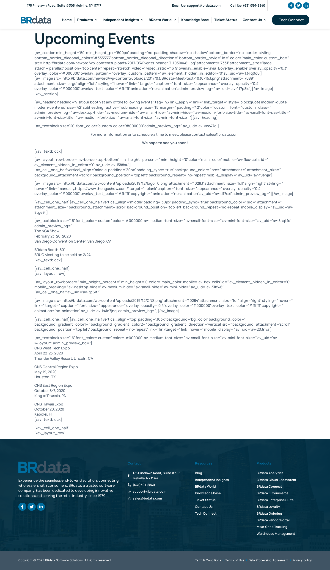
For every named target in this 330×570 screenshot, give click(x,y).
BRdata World (162, 20)
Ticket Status (225, 19)
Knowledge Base (195, 19)
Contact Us (254, 20)
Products (87, 20)
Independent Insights (123, 20)
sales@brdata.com (222, 134)
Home (67, 19)
